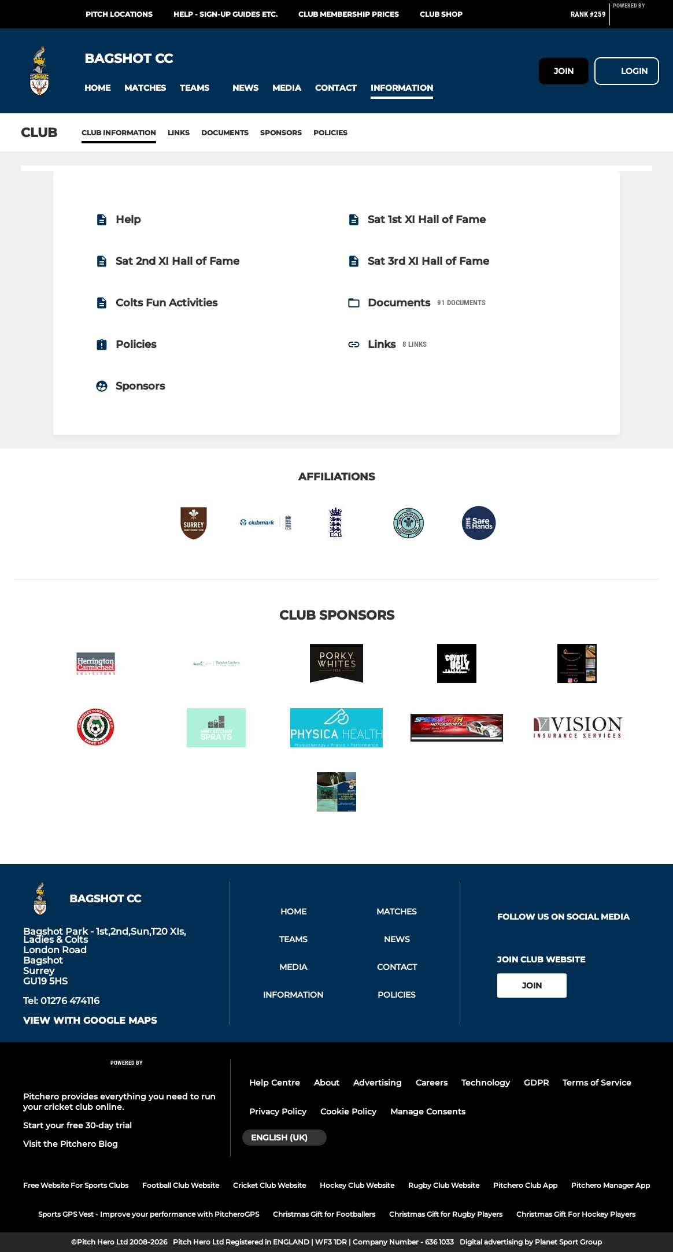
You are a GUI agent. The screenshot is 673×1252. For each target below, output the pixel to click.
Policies (330, 132)
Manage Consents (427, 1111)
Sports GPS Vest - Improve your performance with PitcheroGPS (148, 1214)
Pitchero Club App (525, 1185)
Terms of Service (597, 1082)
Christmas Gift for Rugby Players (445, 1214)
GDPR (536, 1082)
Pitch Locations (119, 14)
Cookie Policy (348, 1111)
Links (179, 132)
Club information (119, 132)
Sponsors (281, 132)
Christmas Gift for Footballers (324, 1214)
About (326, 1082)
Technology (485, 1082)
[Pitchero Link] (636, 19)
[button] (97, 88)
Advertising (377, 1082)
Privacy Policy (277, 1111)
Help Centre (274, 1082)
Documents (225, 132)
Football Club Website (180, 1185)
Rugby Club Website (443, 1185)
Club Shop (441, 14)
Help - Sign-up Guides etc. (225, 14)
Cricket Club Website (269, 1185)
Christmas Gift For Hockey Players (575, 1214)
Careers (432, 1082)
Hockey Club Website (357, 1185)
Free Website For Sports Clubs (75, 1185)
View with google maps (90, 1021)
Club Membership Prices (348, 14)
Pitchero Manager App (610, 1185)
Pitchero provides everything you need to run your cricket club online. (119, 1101)
